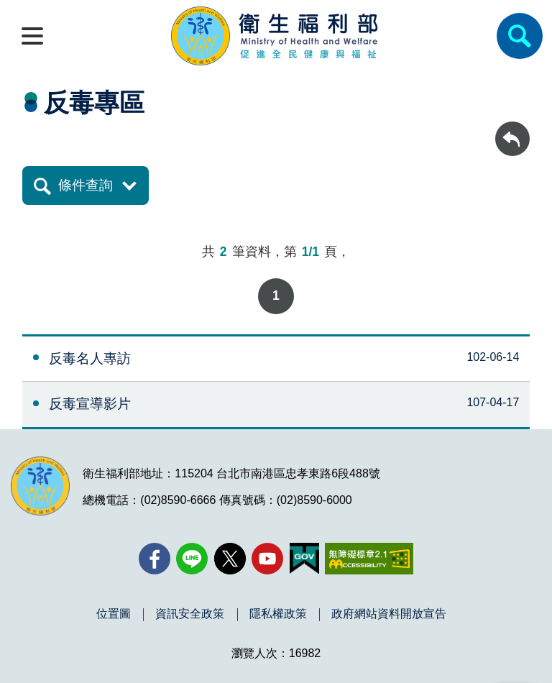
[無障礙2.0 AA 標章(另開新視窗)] (369, 558)
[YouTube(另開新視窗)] (267, 558)
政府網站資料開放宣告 (388, 614)
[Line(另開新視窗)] (192, 558)
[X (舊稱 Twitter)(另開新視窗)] (230, 558)
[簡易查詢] (520, 36)
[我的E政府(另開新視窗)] (304, 558)
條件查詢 (85, 185)
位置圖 (113, 614)
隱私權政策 (278, 614)
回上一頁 (512, 128)
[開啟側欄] (32, 36)
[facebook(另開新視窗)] (154, 558)
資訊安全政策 (189, 614)
